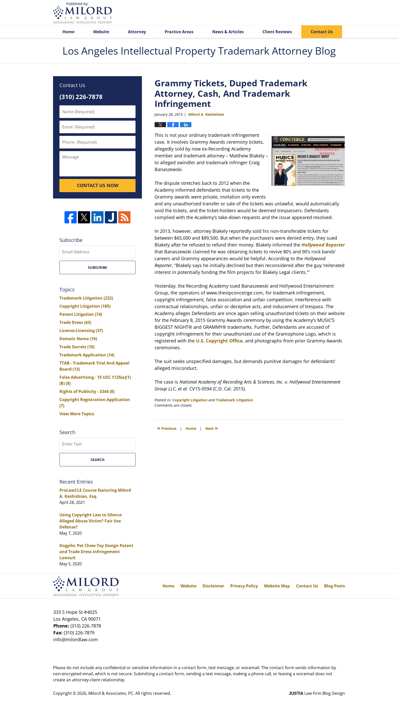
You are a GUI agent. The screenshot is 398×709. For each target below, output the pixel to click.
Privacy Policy (244, 586)
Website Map (277, 586)
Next (211, 427)
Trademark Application (86, 355)
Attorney (137, 32)
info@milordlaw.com (75, 639)
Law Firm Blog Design (317, 693)
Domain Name (78, 338)
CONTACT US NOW (97, 185)
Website (101, 32)
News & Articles (228, 32)
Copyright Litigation (189, 400)
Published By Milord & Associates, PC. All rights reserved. (320, 13)
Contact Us (322, 32)
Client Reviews (277, 32)
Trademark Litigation (234, 400)
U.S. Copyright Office (219, 341)
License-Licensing (81, 330)
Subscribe (97, 267)
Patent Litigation (80, 314)
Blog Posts (334, 586)
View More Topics (76, 414)
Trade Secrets (76, 347)
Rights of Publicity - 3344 (86, 391)
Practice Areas (179, 32)
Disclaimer (213, 586)
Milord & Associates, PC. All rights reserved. (129, 693)
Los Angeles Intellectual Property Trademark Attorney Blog (82, 12)
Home (68, 32)
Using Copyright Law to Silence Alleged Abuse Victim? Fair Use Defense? (90, 521)
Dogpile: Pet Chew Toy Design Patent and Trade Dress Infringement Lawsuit (96, 551)
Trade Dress (75, 322)
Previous (166, 427)
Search (98, 459)
